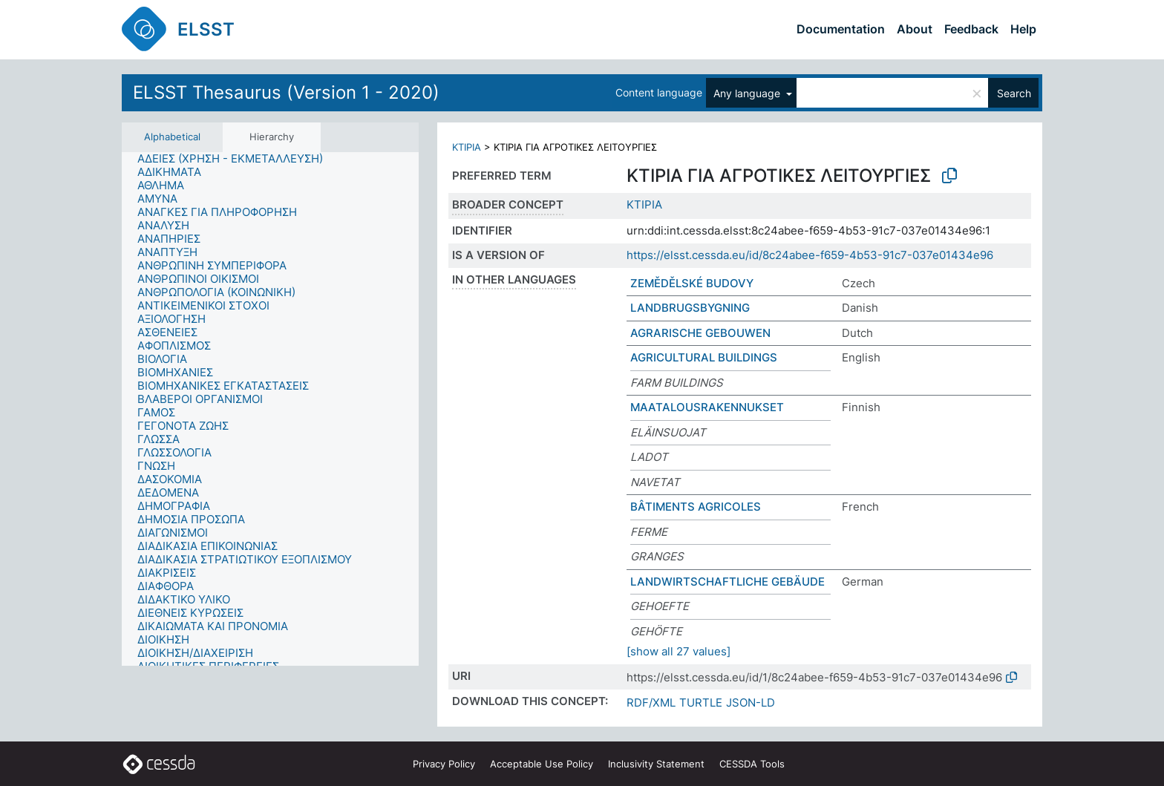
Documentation (841, 29)
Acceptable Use (541, 764)
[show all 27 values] (678, 651)
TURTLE (700, 702)
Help (1023, 29)
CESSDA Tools (752, 764)
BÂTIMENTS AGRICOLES (695, 507)
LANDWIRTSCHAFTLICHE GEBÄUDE (727, 581)
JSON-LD (750, 702)
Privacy (444, 764)
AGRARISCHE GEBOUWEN (700, 333)
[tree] (270, 409)
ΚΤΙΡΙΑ (466, 147)
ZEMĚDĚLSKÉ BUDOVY (691, 283)
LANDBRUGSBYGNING (690, 308)
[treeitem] (236, 159)
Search (1014, 93)
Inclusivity (656, 764)
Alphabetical (172, 137)
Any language (748, 93)
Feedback (971, 29)
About (914, 29)
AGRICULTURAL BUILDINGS (703, 357)
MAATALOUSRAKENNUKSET (707, 407)
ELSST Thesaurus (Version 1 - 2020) (286, 92)
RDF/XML (651, 702)
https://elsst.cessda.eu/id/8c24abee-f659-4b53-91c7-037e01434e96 (810, 255)
